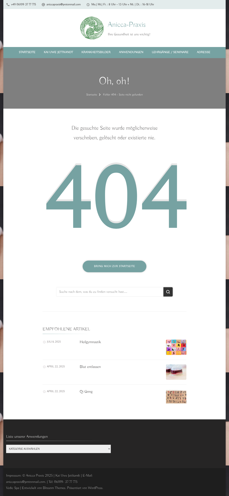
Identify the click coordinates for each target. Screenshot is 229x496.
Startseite (27, 52)
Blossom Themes (54, 488)
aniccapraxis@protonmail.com (64, 4)
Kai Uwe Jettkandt (58, 52)
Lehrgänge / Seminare (170, 52)
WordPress (95, 488)
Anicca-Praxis (127, 24)
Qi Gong (86, 391)
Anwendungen (131, 52)
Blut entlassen (90, 366)
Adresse (203, 52)
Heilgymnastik (90, 342)
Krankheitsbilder (96, 52)
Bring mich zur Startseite (114, 266)
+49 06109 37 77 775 (23, 4)
